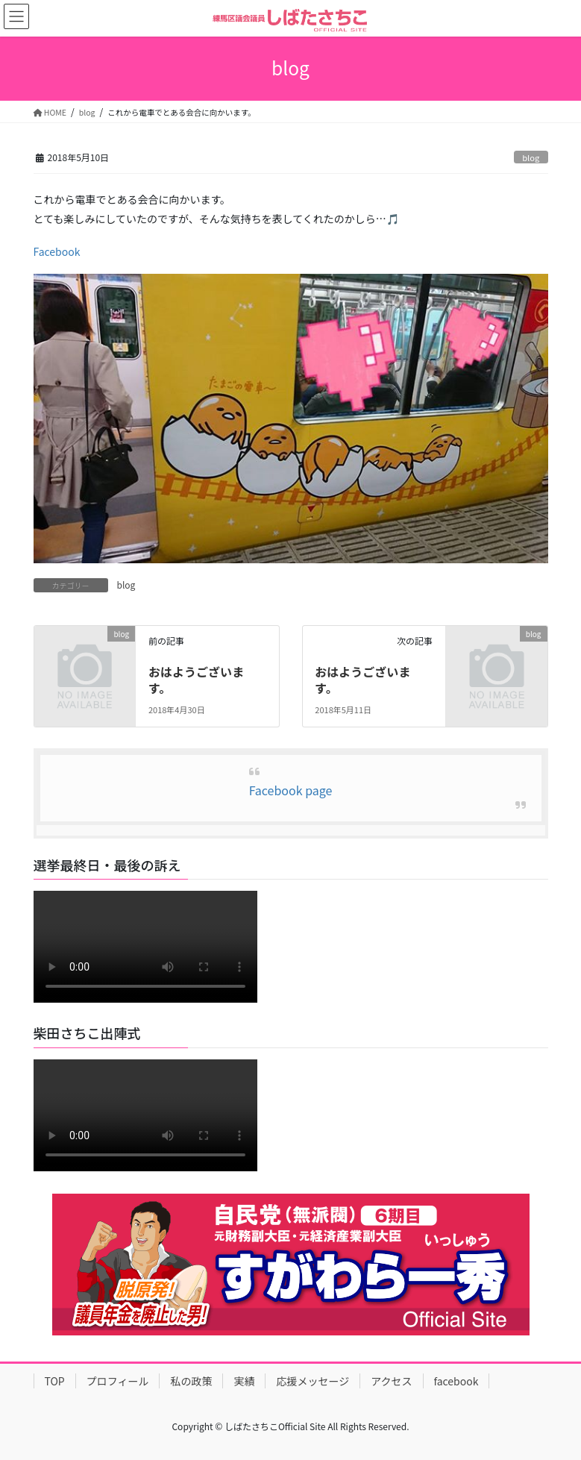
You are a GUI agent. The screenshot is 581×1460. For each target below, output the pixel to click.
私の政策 (191, 1380)
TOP (55, 1380)
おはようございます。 (196, 679)
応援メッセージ (312, 1380)
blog (530, 157)
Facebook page (291, 790)
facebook (456, 1380)
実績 (243, 1380)
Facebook (57, 251)
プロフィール (118, 1380)
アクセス (391, 1380)
